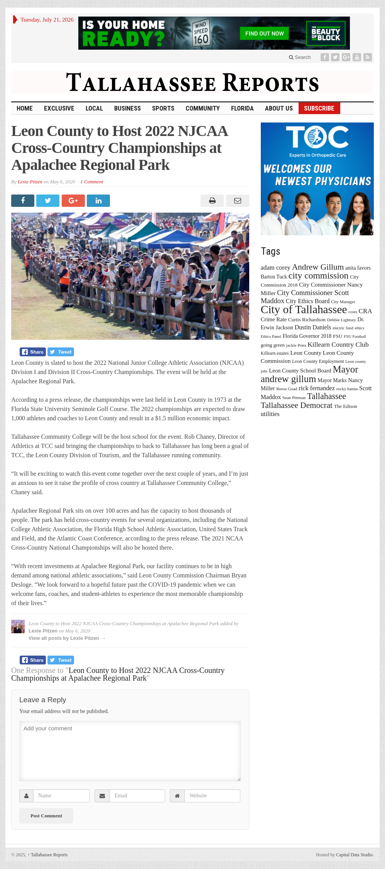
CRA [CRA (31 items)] (365, 311)
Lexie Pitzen (30, 182)
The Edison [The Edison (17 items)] (345, 406)
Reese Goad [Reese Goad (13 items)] (286, 388)
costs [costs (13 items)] (352, 311)
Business (127, 108)
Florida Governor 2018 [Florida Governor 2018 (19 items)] (306, 336)
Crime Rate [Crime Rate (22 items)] (274, 319)
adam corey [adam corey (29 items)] (275, 267)
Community (203, 108)
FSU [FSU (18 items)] (338, 336)
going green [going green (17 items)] (273, 345)
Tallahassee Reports (47, 854)
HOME (25, 108)
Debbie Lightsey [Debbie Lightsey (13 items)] (341, 319)
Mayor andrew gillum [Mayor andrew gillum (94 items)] (309, 374)
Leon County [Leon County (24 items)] (305, 352)
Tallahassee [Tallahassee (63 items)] (326, 396)
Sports (163, 108)
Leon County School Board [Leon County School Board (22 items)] (300, 370)
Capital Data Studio (354, 854)
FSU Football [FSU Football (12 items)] (355, 336)
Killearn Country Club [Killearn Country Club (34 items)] (338, 344)
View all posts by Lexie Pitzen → (67, 638)
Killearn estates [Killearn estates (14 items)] (275, 353)
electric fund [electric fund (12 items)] (343, 328)
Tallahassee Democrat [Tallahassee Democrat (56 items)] (297, 405)
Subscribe (319, 108)
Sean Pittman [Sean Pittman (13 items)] (294, 397)
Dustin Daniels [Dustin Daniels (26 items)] (313, 327)
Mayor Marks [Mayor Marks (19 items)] (331, 380)
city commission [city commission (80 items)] (319, 275)
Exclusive (59, 108)
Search (300, 57)
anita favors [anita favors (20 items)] (358, 268)
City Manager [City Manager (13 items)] (343, 301)
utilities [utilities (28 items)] (270, 414)
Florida (242, 108)
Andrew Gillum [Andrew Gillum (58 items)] (318, 267)
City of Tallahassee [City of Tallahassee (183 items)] (304, 309)
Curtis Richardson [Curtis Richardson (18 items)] (307, 319)
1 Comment (91, 182)
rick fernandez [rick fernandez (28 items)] (317, 388)
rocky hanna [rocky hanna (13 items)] (347, 388)
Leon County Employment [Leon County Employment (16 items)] (318, 361)
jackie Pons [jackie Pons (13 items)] (296, 345)
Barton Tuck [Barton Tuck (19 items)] (274, 277)
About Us (279, 108)
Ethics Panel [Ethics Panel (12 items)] (271, 336)
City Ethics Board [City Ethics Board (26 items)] (308, 301)
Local (94, 108)
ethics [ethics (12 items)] (360, 328)
